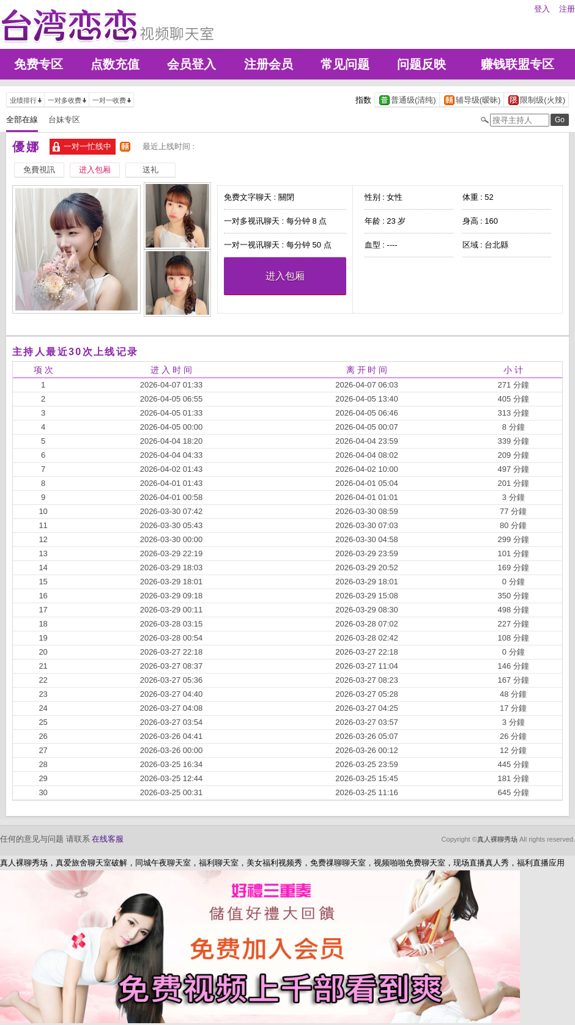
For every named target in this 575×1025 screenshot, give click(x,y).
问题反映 (421, 64)
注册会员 (268, 64)
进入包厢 (285, 276)
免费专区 (38, 64)
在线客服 (108, 838)
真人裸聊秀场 (497, 839)
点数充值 (115, 64)
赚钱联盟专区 (517, 64)
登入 (542, 8)
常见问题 (345, 64)
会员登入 (191, 64)
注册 (567, 8)
